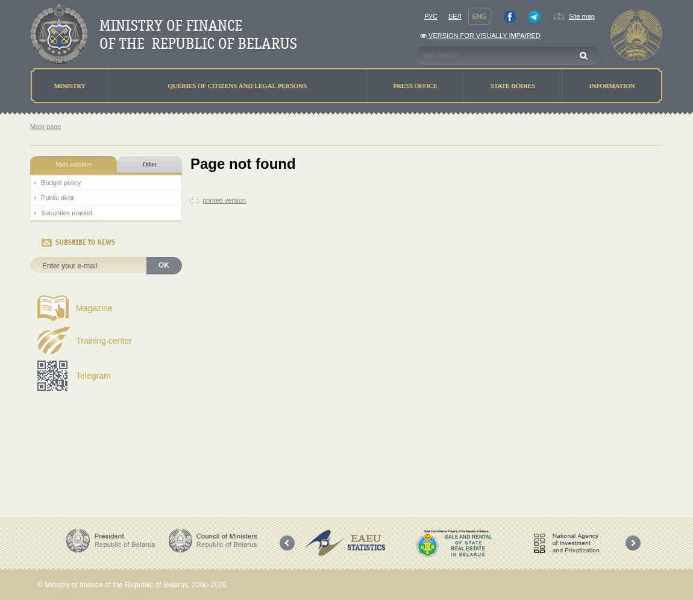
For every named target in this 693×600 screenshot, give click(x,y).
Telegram (93, 376)
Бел (455, 16)
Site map (582, 16)
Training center (104, 341)
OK (163, 265)
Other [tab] (150, 164)
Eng (479, 16)
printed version (224, 200)
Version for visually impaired (480, 35)
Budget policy (61, 182)
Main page (45, 126)
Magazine (94, 308)
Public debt (57, 197)
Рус (430, 16)
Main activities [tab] (73, 164)
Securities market (66, 212)
